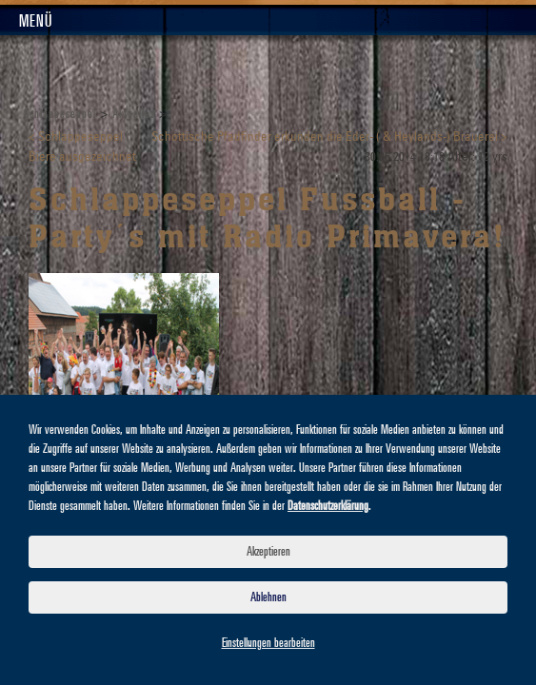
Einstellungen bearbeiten (268, 643)
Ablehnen (268, 597)
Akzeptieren (268, 551)
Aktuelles (133, 114)
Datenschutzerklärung (328, 506)
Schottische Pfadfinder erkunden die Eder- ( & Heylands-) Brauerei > (329, 137)
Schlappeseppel (60, 114)
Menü (35, 21)
